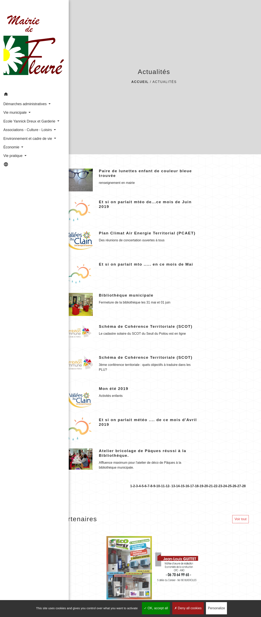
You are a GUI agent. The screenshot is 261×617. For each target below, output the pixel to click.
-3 (136, 486)
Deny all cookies (188, 608)
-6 (145, 486)
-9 (153, 486)
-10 (157, 486)
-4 (139, 486)
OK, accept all (156, 608)
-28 (243, 486)
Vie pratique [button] (13, 156)
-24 (224, 486)
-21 (210, 486)
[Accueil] (23, 34)
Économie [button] (11, 148)
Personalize (216, 608)
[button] (23, 73)
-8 (150, 486)
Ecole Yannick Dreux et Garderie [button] (21, 108)
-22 (215, 486)
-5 (142, 486)
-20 (205, 486)
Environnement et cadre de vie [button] (22, 136)
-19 (201, 486)
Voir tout (240, 519)
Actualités (165, 82)
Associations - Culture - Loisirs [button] (21, 122)
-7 (147, 486)
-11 (162, 486)
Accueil (140, 82)
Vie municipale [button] (15, 97)
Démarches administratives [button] (15, 85)
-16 (186, 486)
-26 (234, 486)
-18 (196, 486)
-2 (133, 486)
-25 (229, 486)
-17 (191, 486)
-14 (177, 486)
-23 (219, 486)
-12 (167, 486)
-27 (238, 486)
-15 (182, 486)
